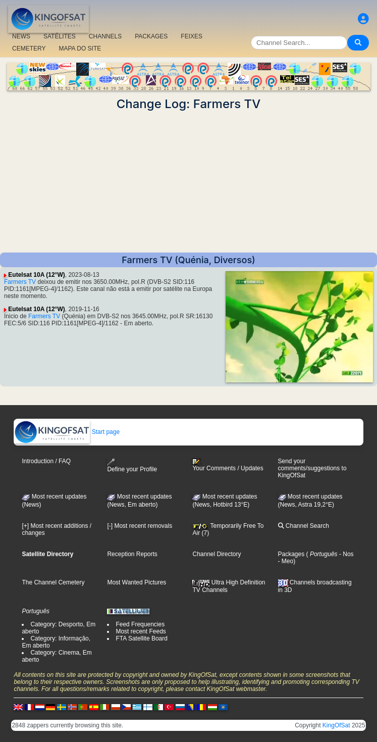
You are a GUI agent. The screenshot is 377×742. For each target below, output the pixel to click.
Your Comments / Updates (227, 465)
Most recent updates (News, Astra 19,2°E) (310, 500)
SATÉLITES (59, 36)
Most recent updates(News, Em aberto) (139, 500)
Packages (291, 554)
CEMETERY (28, 48)
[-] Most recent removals (139, 525)
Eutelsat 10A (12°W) (36, 274)
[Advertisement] (188, 182)
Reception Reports (132, 554)
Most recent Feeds (141, 631)
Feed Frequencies (140, 624)
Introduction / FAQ (46, 461)
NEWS (21, 36)
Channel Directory (216, 554)
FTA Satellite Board (142, 638)
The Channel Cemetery (53, 582)
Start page (67, 431)
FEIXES (191, 36)
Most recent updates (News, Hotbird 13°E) (224, 500)
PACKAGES (151, 36)
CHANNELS (105, 36)
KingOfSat (336, 725)
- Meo (286, 561)
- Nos (346, 554)
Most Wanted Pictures (136, 582)
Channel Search (303, 525)
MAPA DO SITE (80, 48)
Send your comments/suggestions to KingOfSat (312, 468)
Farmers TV (20, 281)
